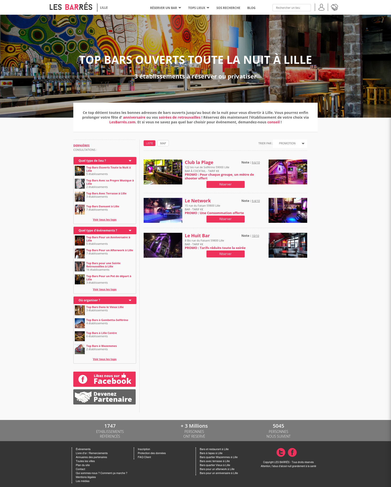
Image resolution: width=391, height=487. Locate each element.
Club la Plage (199, 162)
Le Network (198, 201)
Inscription (144, 449)
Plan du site (83, 465)
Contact (80, 469)
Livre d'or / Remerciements (92, 453)
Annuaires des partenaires (91, 457)
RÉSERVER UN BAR (165, 8)
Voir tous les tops (105, 219)
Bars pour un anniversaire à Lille (219, 473)
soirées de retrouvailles (180, 117)
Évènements (83, 449)
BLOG (251, 8)
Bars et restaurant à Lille (214, 449)
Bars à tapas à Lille (211, 453)
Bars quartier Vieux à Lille (215, 465)
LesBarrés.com (122, 122)
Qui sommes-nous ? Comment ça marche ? (101, 473)
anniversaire (134, 117)
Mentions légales (86, 477)
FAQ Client (144, 457)
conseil (273, 122)
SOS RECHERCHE (228, 8)
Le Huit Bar (197, 236)
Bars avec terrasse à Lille (215, 461)
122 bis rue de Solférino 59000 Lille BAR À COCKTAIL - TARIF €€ (219, 172)
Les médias (83, 481)
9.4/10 (256, 201)
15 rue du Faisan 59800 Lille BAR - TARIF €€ (214, 209)
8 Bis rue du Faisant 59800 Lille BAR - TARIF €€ (215, 244)
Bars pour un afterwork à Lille (217, 469)
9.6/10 (256, 162)
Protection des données (152, 453)
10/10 (255, 236)
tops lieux (198, 8)
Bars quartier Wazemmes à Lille (219, 457)
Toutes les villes (85, 461)
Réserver (225, 184)
